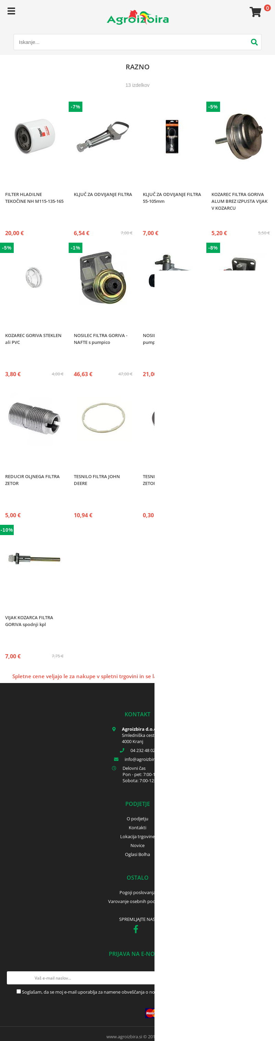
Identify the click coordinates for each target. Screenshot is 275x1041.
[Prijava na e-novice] (261, 977)
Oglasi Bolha (137, 854)
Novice (137, 845)
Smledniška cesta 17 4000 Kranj (142, 738)
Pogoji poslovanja (137, 892)
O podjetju (137, 819)
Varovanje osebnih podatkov (137, 901)
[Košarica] (254, 12)
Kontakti (137, 827)
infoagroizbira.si (143, 759)
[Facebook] (137, 930)
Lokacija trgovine (137, 836)
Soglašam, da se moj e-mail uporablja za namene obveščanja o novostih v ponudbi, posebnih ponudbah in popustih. (140, 992)
